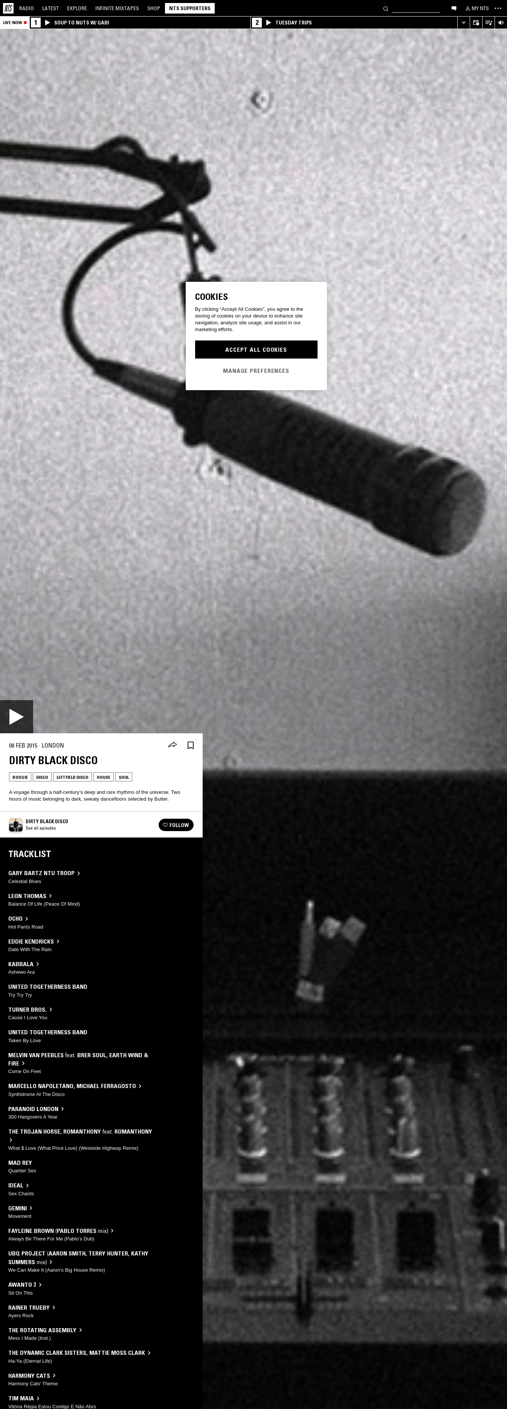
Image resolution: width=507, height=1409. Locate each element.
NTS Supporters (190, 8)
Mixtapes (117, 8)
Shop (153, 8)
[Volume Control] (501, 23)
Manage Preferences (256, 370)
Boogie (20, 777)
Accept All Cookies (256, 349)
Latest (50, 8)
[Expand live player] (463, 23)
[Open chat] (454, 8)
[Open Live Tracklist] (488, 23)
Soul (124, 777)
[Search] (386, 8)
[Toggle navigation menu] (498, 8)
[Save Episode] (191, 745)
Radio (26, 8)
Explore (77, 8)
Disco (42, 777)
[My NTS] (476, 8)
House (103, 777)
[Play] (16, 716)
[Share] (172, 745)
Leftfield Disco (73, 777)
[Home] (8, 8)
